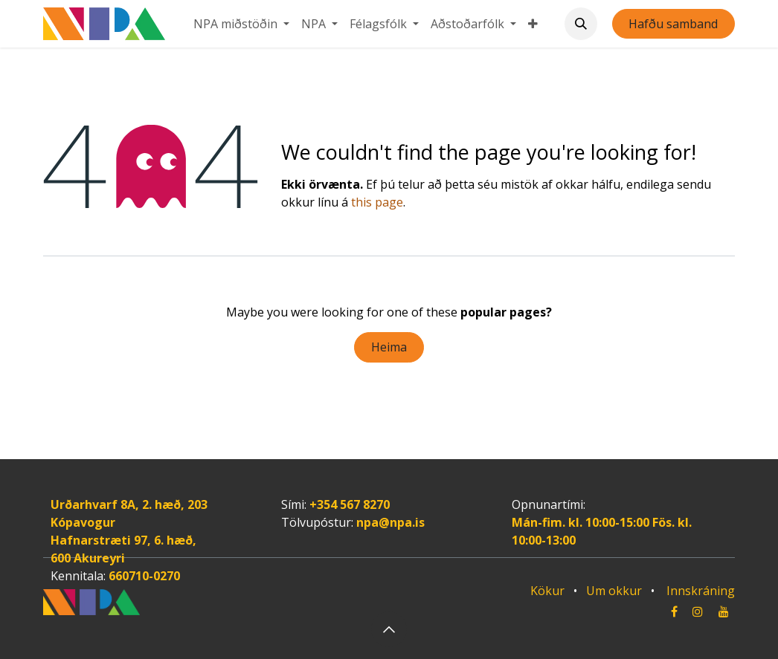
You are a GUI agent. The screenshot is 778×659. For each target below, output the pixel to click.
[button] (581, 23)
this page (377, 202)
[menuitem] (241, 24)
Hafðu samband (673, 24)
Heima (389, 347)
